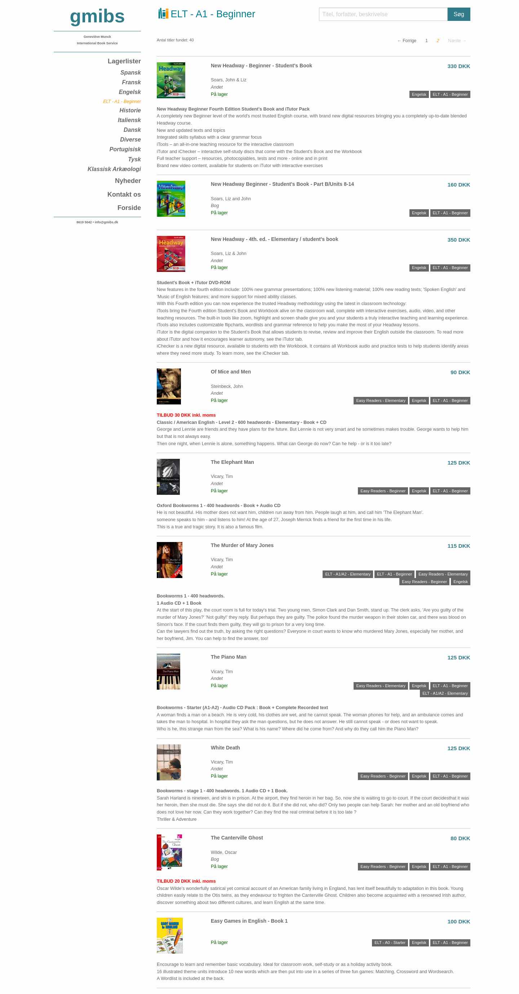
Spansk (130, 73)
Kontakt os (124, 194)
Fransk (131, 82)
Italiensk (129, 120)
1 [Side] (426, 40)
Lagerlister (124, 61)
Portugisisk (125, 149)
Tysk (134, 159)
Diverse (130, 139)
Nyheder (128, 180)
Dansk (132, 130)
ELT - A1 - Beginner (122, 101)
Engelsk (130, 92)
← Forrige (406, 40)
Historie (130, 110)
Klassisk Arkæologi (114, 169)
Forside (129, 207)
